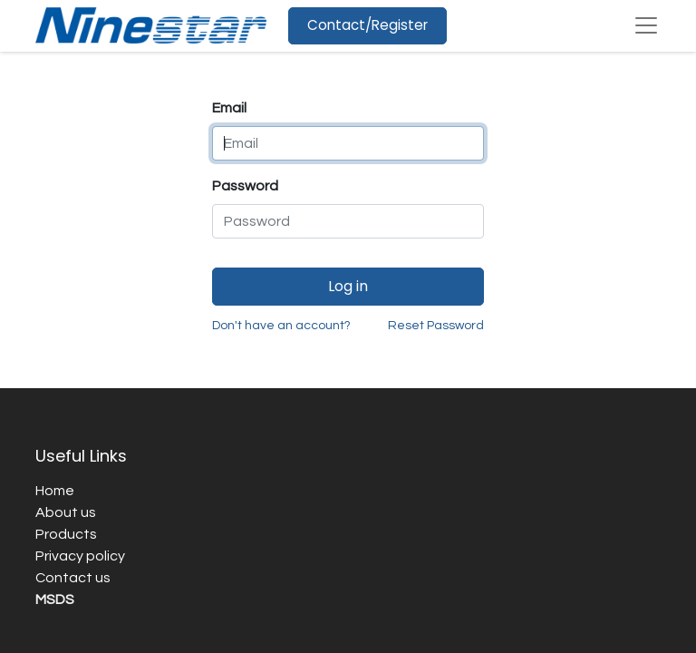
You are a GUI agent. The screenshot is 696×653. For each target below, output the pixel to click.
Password (245, 186)
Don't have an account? (281, 325)
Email (229, 108)
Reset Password (436, 325)
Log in (348, 286)
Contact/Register (367, 24)
